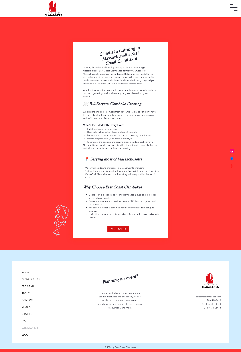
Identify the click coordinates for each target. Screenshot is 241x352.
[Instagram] (232, 151)
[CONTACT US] (118, 229)
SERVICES (27, 313)
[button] (233, 7)
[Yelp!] (232, 166)
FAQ (24, 320)
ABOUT (26, 293)
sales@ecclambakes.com (208, 296)
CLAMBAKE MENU (29, 279)
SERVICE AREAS (29, 327)
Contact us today (109, 292)
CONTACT (27, 300)
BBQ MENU (28, 286)
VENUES (26, 307)
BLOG (25, 334)
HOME (25, 272)
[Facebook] (232, 159)
